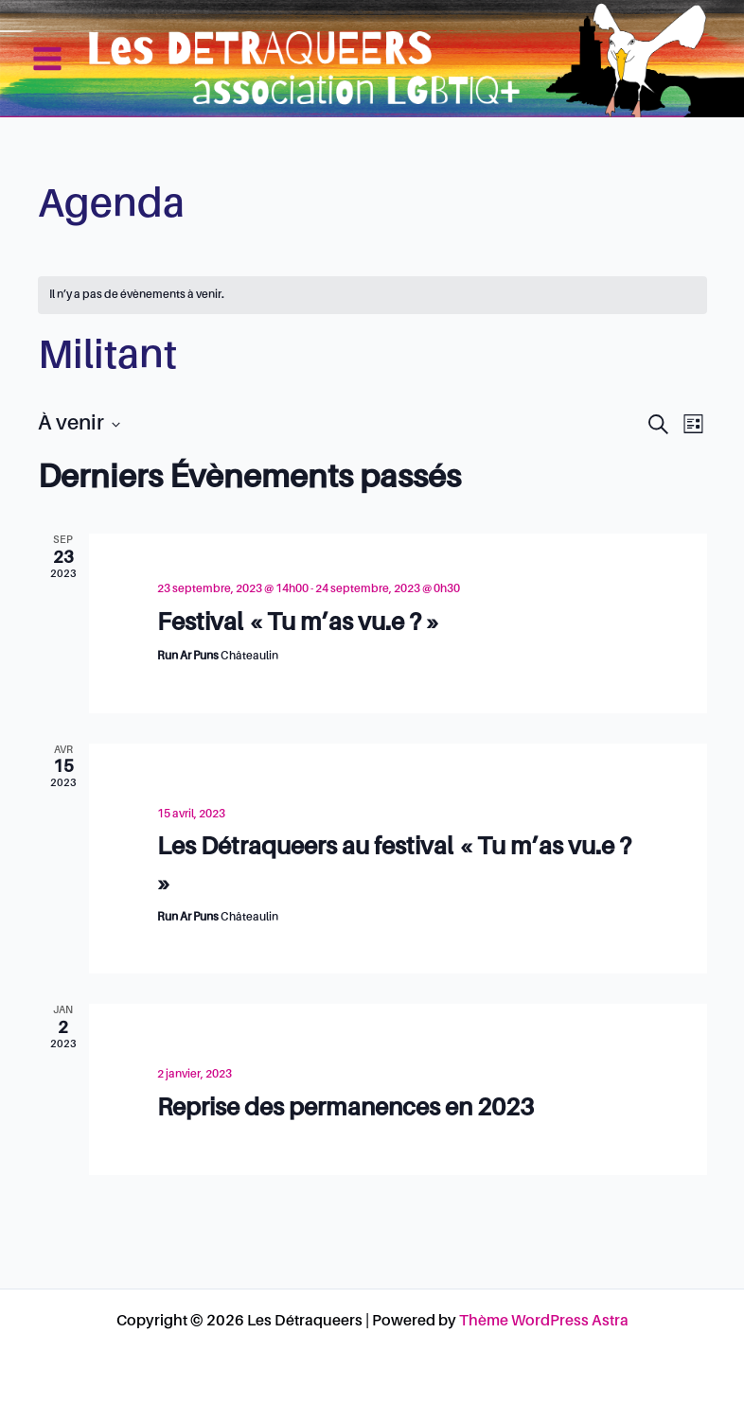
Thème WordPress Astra (544, 1321)
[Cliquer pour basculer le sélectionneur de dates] (79, 424)
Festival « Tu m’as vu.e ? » (298, 623)
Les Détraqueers (632, 57)
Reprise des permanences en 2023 (345, 1108)
